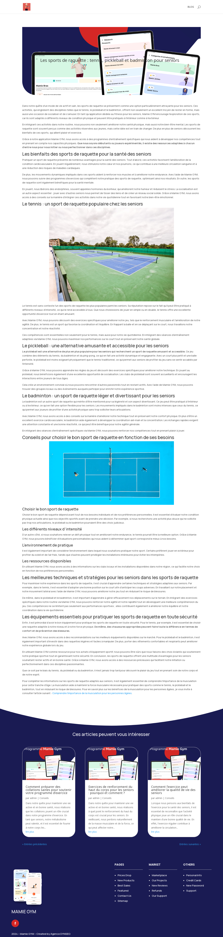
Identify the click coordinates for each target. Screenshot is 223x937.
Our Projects (159, 880)
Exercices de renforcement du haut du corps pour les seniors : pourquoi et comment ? (111, 790)
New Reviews (160, 885)
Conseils (44, 798)
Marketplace (159, 875)
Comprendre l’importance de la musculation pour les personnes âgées (92, 693)
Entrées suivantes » (190, 844)
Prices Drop (124, 875)
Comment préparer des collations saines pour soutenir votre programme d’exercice (48, 790)
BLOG (191, 7)
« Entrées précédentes (34, 844)
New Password (195, 885)
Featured (123, 890)
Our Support (159, 896)
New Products (126, 880)
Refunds (157, 890)
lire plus (30, 831)
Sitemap (123, 901)
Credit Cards (193, 880)
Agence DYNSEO (60, 934)
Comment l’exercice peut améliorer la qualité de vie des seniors (173, 790)
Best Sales (124, 885)
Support (191, 890)
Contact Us (124, 896)
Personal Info (194, 875)
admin (33, 798)
